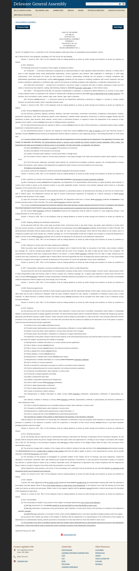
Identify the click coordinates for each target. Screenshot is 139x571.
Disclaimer (99, 564)
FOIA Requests (67, 550)
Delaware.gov (100, 553)
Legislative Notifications (70, 567)
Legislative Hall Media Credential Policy (75, 553)
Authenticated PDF (69, 535)
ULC (63, 558)
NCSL (64, 561)
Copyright (98, 561)
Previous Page (22, 27)
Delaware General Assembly (40, 4)
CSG (63, 555)
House (80, 10)
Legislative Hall (22, 561)
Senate (71, 10)
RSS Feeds (66, 564)
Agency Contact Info (102, 558)
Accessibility (99, 550)
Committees (58, 10)
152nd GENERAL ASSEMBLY (25, 22)
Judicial (97, 555)
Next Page (118, 27)
